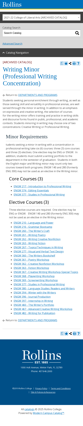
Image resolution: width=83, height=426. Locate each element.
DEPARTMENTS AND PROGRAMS (37, 95)
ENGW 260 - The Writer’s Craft (32, 231)
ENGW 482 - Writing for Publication (34, 313)
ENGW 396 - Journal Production (32, 296)
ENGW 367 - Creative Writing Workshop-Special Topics (46, 272)
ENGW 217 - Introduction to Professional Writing (42, 186)
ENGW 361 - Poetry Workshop (31, 259)
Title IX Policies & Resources (43, 392)
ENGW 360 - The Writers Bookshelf (34, 255)
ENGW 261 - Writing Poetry (30, 235)
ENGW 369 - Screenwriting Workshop (36, 280)
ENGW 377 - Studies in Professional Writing (39, 194)
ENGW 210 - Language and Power (33, 222)
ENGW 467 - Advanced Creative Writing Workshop (43, 309)
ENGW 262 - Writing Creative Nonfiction (37, 239)
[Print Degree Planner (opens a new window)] (62, 63)
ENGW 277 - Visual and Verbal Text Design (39, 251)
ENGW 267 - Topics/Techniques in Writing (38, 247)
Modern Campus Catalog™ (48, 413)
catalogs (29, 409)
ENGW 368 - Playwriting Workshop (34, 276)
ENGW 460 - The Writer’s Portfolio (34, 305)
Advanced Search (12, 43)
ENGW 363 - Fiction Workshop (31, 268)
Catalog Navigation (17, 52)
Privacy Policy (41, 388)
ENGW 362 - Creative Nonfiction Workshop (39, 264)
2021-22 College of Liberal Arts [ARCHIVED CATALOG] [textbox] (35, 17)
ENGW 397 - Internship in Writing (33, 301)
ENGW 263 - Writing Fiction (29, 243)
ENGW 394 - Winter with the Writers (35, 292)
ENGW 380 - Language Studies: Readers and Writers (44, 288)
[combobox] (41, 17)
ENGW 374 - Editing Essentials (31, 190)
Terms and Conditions (61, 388)
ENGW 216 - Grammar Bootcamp (33, 227)
